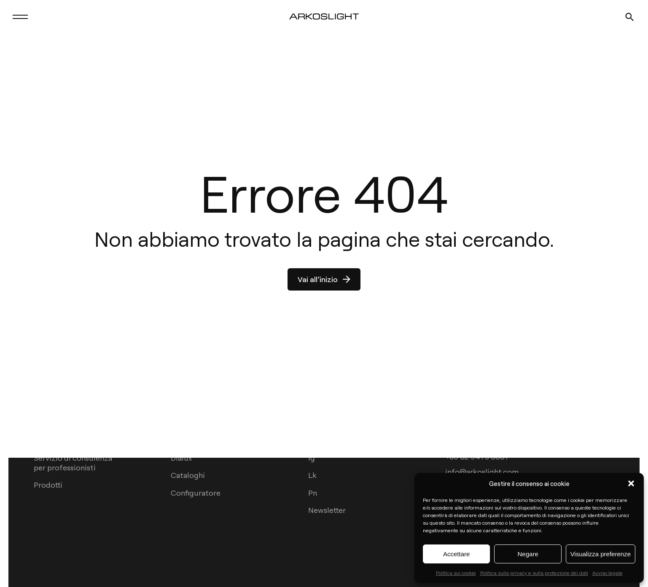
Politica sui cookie (456, 572)
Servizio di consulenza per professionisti (73, 462)
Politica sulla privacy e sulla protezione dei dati (534, 572)
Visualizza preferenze (600, 554)
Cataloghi (188, 475)
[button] (631, 483)
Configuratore (195, 492)
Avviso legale (607, 572)
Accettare (456, 554)
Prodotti (48, 484)
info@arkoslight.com (482, 471)
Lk (312, 475)
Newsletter (327, 510)
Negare (528, 554)
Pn (312, 492)
